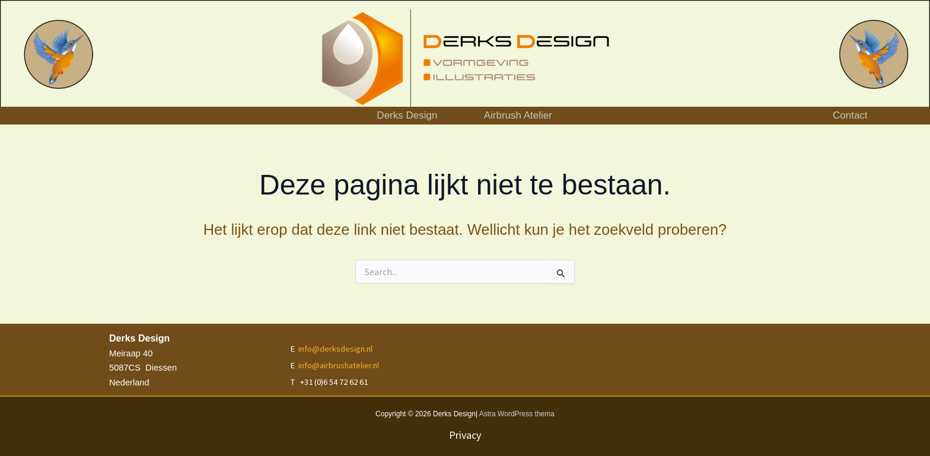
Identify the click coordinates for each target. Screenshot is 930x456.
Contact (850, 115)
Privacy (465, 435)
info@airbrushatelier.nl (338, 365)
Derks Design (383, 115)
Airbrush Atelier (539, 115)
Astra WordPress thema (517, 414)
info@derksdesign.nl (335, 348)
